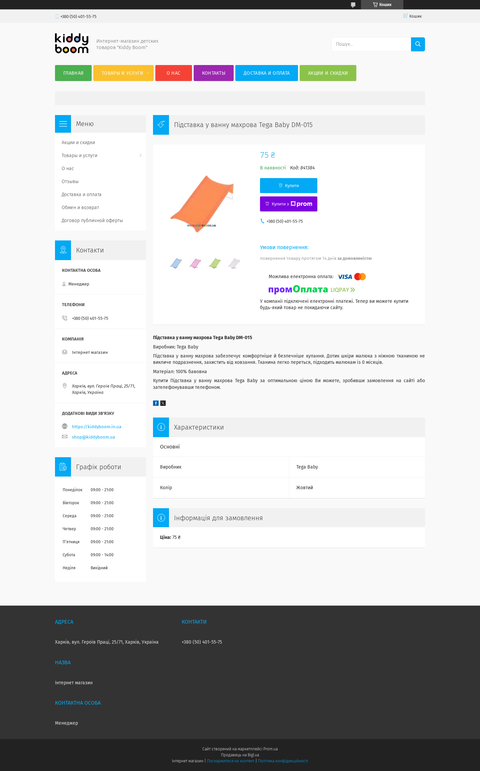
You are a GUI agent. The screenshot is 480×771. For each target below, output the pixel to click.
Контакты (213, 73)
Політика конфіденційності (283, 761)
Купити (292, 185)
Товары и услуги (123, 73)
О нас (174, 73)
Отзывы (70, 181)
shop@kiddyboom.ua (93, 437)
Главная (73, 73)
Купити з (292, 204)
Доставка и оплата (267, 73)
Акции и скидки (328, 73)
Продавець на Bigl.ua (240, 755)
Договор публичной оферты (92, 220)
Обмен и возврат (80, 207)
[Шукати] (418, 44)
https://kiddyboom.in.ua (96, 426)
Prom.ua (270, 749)
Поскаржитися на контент (230, 761)
